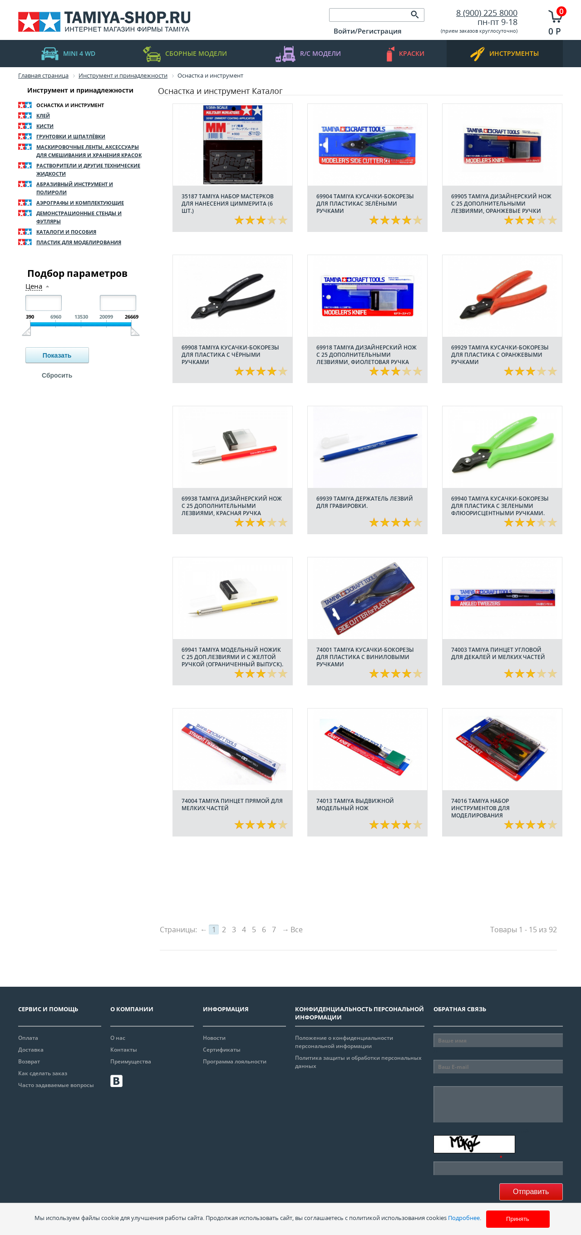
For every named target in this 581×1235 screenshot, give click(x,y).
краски (405, 53)
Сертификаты (222, 1049)
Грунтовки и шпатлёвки (70, 136)
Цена (33, 286)
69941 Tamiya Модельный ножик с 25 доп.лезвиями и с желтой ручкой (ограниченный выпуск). (232, 657)
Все (296, 930)
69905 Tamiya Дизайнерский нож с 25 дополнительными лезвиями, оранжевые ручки (501, 203)
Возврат (29, 1061)
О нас (117, 1038)
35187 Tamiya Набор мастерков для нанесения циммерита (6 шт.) (228, 203)
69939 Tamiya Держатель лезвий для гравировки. (364, 502)
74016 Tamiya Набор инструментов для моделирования (480, 808)
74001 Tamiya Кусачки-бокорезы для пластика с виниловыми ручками (365, 657)
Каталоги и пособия (66, 231)
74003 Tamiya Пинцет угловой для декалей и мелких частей (498, 653)
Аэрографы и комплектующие (80, 202)
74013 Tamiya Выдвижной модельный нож (355, 804)
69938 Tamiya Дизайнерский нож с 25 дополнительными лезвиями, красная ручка (232, 506)
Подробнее (464, 1218)
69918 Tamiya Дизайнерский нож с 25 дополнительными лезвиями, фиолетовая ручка (366, 355)
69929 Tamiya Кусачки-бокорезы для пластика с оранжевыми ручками (500, 355)
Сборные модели (185, 53)
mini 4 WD (68, 53)
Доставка (31, 1049)
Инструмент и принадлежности (80, 90)
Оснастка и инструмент (70, 105)
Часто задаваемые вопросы (56, 1085)
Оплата (28, 1038)
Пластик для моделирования (78, 242)
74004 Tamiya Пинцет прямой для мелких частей (232, 804)
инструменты (504, 53)
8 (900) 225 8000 (486, 12)
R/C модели (308, 53)
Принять (517, 1218)
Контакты (123, 1049)
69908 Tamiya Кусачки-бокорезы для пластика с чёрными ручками (230, 355)
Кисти (45, 126)
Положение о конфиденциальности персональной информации (344, 1042)
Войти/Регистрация (368, 30)
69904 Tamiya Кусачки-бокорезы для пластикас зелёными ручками (365, 203)
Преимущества (130, 1061)
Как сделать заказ (42, 1073)
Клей (43, 115)
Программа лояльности (234, 1061)
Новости (214, 1038)
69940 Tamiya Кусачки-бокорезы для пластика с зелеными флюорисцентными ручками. (500, 506)
